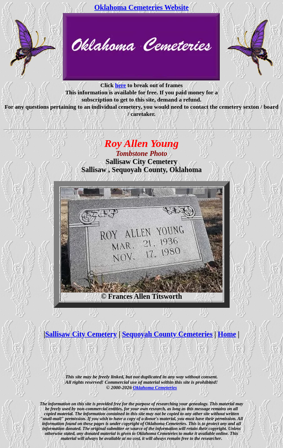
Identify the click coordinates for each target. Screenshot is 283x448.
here (120, 85)
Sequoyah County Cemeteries (167, 334)
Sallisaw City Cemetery (81, 334)
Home (227, 334)
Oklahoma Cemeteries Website (141, 7)
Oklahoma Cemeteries (155, 387)
